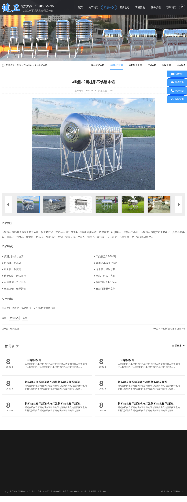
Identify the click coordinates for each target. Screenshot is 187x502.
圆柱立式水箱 (97, 65)
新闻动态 (124, 7)
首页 (80, 7)
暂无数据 (14, 328)
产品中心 (109, 7)
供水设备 (181, 65)
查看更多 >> (178, 345)
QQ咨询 (177, 74)
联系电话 (177, 91)
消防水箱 (166, 65)
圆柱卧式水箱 (40, 65)
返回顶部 (177, 99)
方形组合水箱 (135, 65)
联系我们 (171, 7)
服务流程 (156, 7)
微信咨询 (177, 82)
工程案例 (140, 7)
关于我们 (93, 7)
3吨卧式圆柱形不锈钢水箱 (173, 328)
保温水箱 (152, 65)
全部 (25, 318)
